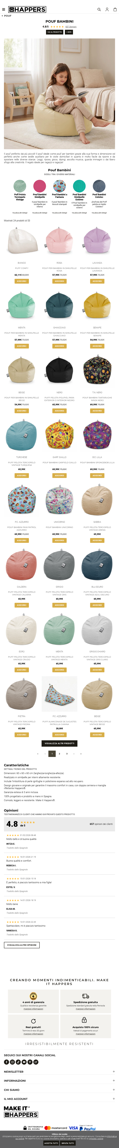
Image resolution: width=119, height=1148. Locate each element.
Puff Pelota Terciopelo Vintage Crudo (21, 658)
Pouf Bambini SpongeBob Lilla (97, 462)
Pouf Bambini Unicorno (59, 527)
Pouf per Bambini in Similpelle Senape (97, 334)
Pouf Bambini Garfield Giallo (59, 462)
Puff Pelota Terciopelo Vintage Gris (59, 593)
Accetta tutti (51, 1143)
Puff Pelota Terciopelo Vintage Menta (59, 658)
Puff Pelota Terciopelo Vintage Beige (97, 722)
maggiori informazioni (33, 1009)
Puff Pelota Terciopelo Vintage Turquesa (21, 463)
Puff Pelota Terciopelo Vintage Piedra (21, 722)
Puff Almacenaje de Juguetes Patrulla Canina (59, 722)
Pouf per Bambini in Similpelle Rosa (59, 269)
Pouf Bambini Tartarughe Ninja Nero (97, 398)
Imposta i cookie (96, 1139)
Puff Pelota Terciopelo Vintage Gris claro (97, 658)
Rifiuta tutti (68, 1143)
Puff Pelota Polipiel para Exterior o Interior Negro (59, 398)
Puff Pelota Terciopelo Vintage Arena (97, 528)
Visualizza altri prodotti (59, 743)
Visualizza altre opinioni (21, 945)
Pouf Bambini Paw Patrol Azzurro (21, 528)
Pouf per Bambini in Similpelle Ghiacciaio (59, 334)
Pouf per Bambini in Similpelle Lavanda (97, 269)
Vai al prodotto (55, 32)
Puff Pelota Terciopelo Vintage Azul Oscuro (97, 593)
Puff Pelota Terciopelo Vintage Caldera (21, 593)
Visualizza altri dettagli (19, 213)
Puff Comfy (21, 268)
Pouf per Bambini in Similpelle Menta (21, 334)
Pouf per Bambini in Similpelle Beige (21, 398)
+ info (68, 32)
